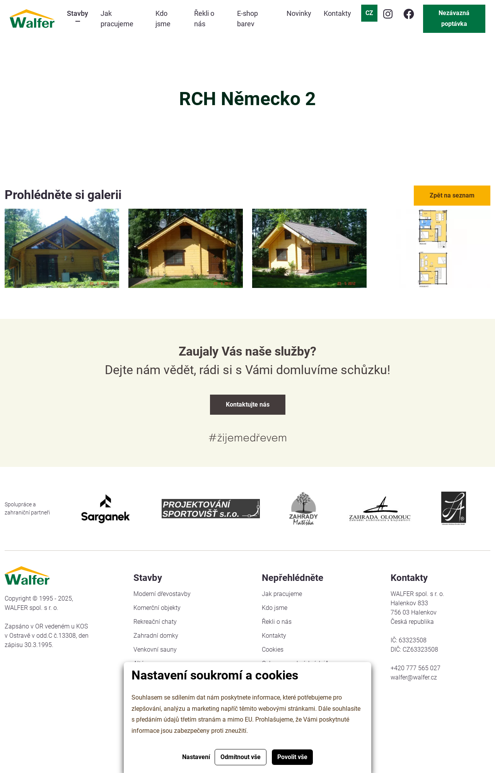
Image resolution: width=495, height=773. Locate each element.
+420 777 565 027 (415, 668)
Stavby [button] (77, 13)
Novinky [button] (299, 13)
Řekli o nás (277, 621)
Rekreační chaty (155, 621)
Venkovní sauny (155, 649)
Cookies (272, 649)
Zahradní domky (155, 635)
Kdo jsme (274, 607)
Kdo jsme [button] (163, 18)
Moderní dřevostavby (162, 594)
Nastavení (196, 757)
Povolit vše (292, 757)
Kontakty (274, 635)
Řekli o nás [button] (204, 18)
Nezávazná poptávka (454, 18)
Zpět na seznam (452, 195)
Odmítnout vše (240, 757)
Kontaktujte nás (248, 404)
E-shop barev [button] (247, 18)
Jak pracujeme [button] (117, 18)
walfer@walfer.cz (414, 677)
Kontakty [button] (337, 13)
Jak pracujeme (282, 594)
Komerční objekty (157, 607)
